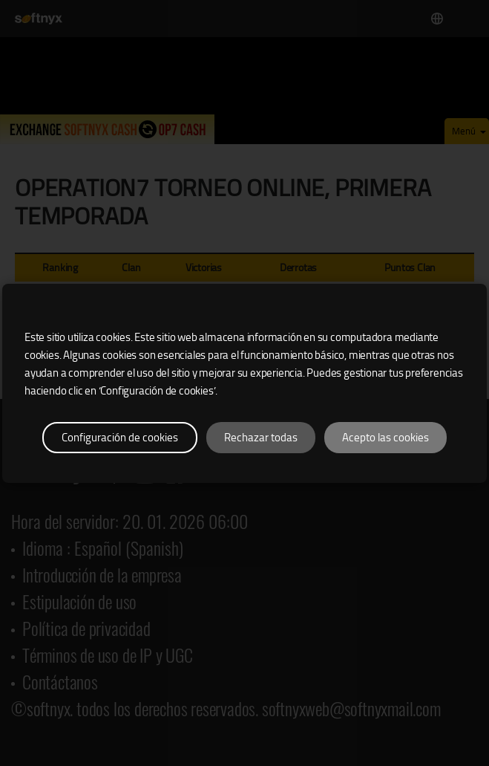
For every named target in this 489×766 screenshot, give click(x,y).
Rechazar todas (261, 437)
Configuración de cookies (120, 437)
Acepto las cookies (385, 437)
